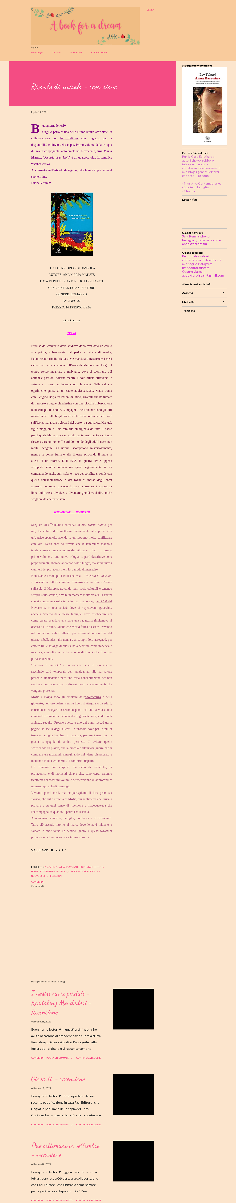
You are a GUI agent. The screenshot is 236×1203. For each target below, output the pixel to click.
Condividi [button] (37, 881)
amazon (50, 867)
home (34, 871)
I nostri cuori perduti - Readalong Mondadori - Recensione (61, 1002)
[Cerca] (150, 10)
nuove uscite (39, 875)
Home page (37, 52)
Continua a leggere (88, 1057)
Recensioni (76, 52)
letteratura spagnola (53, 871)
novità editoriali (89, 871)
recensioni (55, 875)
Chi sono (56, 52)
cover (83, 867)
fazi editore (95, 867)
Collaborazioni (99, 52)
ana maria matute (67, 867)
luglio (72, 871)
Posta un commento (59, 1057)
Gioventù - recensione (58, 1078)
